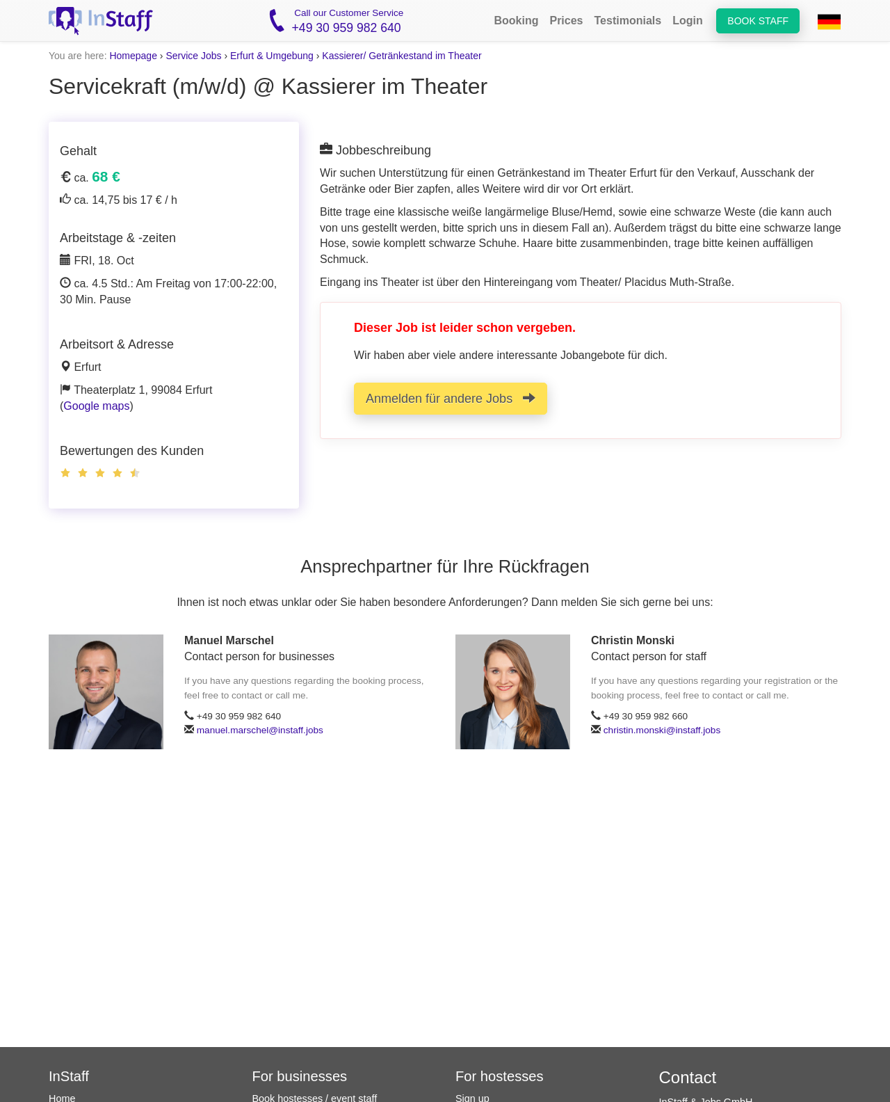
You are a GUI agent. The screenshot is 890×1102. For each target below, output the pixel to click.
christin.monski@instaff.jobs (662, 730)
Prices (566, 20)
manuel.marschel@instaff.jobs (260, 730)
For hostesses (499, 1076)
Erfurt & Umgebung (272, 55)
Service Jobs (193, 55)
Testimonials (628, 20)
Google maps (96, 406)
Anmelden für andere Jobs (450, 398)
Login (687, 20)
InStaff (69, 1076)
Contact (688, 1077)
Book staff (757, 20)
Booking (516, 20)
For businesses (300, 1076)
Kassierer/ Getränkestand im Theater (401, 55)
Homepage (133, 55)
